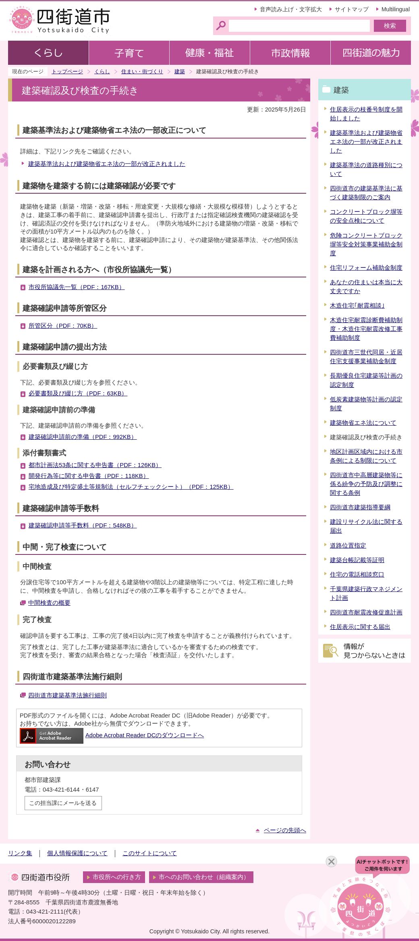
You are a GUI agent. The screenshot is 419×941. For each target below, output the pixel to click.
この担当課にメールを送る (63, 803)
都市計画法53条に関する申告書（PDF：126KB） (95, 465)
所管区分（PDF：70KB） (63, 326)
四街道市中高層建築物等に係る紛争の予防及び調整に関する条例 (366, 484)
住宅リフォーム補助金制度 (366, 268)
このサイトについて (149, 853)
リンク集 (20, 853)
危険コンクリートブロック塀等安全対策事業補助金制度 (366, 244)
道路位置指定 (348, 545)
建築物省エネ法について (363, 423)
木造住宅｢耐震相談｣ (357, 305)
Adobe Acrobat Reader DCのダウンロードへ (112, 735)
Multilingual (396, 9)
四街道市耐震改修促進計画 (366, 612)
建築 (179, 71)
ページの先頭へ (285, 830)
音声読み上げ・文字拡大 (291, 9)
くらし (102, 71)
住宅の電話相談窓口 (357, 574)
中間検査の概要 (49, 603)
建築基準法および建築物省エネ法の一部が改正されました (106, 164)
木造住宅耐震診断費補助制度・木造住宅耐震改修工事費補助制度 (366, 329)
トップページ (67, 71)
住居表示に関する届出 (360, 627)
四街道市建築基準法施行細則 (67, 695)
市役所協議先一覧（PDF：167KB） (77, 287)
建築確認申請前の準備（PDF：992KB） (83, 437)
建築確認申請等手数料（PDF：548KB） (83, 525)
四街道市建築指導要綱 (360, 507)
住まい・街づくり (142, 71)
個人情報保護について (77, 853)
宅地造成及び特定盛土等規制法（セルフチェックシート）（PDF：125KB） (131, 487)
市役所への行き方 (117, 877)
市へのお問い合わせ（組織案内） (204, 877)
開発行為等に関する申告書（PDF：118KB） (89, 476)
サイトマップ (352, 9)
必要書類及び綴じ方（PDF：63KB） (78, 393)
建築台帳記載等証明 (357, 560)
